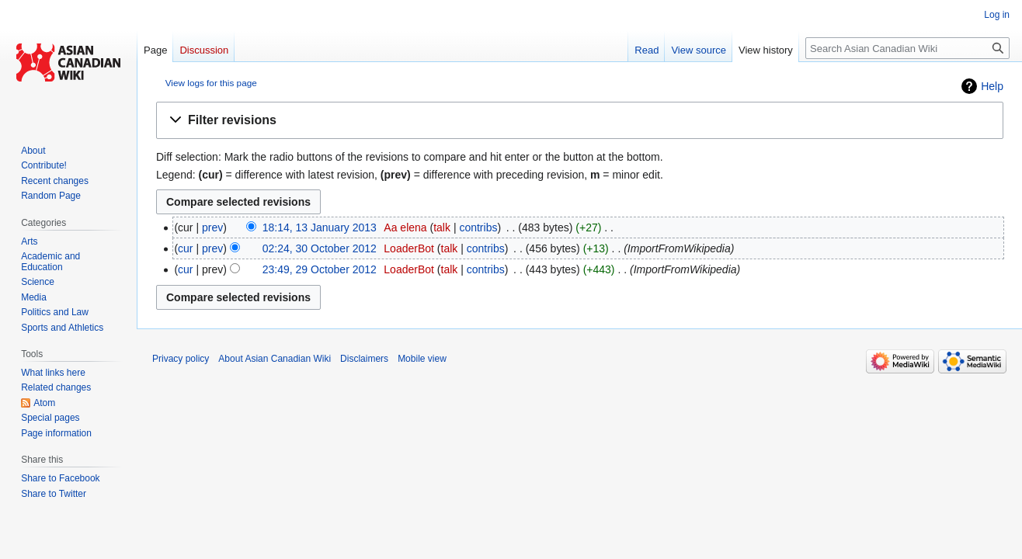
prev (212, 227)
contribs (478, 227)
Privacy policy (180, 358)
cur (185, 248)
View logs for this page (211, 83)
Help (992, 86)
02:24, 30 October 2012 (319, 248)
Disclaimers (364, 358)
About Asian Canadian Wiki (274, 358)
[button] (579, 121)
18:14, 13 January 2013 (319, 227)
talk (441, 227)
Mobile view (422, 358)
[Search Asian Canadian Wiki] (907, 48)
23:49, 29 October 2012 (319, 269)
